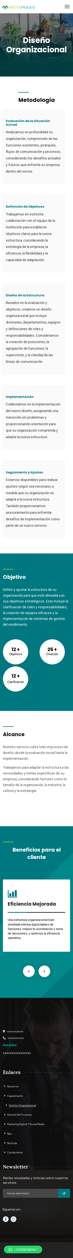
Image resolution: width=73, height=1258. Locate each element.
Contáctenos (15, 1152)
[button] (23, 1249)
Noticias (12, 1143)
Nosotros (12, 1086)
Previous (29, 971)
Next (44, 971)
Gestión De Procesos (19, 1114)
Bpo (9, 1133)
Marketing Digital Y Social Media (25, 1124)
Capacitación (15, 1095)
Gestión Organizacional (22, 1105)
